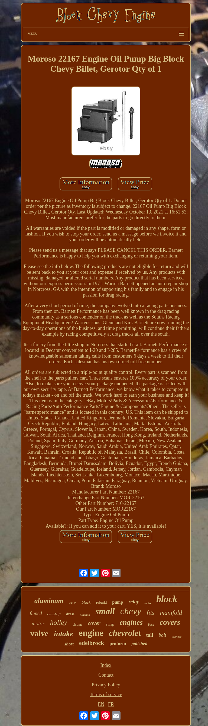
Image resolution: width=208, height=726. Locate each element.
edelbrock (91, 642)
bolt (162, 635)
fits (150, 612)
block (166, 599)
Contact (105, 675)
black (86, 602)
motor (38, 623)
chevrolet (125, 633)
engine (91, 633)
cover (94, 623)
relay (133, 601)
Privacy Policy (106, 684)
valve (39, 633)
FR (111, 704)
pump (117, 602)
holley (58, 622)
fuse (151, 624)
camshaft (54, 614)
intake (63, 633)
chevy (130, 611)
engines (131, 622)
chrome (77, 624)
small (105, 611)
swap (110, 624)
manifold (171, 612)
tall (149, 635)
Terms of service (106, 694)
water (72, 602)
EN (101, 704)
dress (70, 614)
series (147, 603)
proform (117, 643)
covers (170, 622)
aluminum (48, 600)
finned (36, 613)
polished (139, 643)
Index (105, 665)
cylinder (176, 636)
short (69, 644)
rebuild (101, 602)
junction (85, 614)
